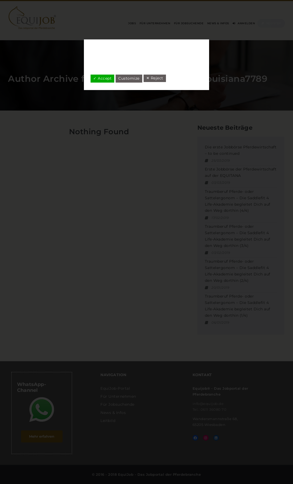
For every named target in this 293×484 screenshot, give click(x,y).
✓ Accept (102, 78)
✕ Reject (154, 78)
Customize (129, 78)
